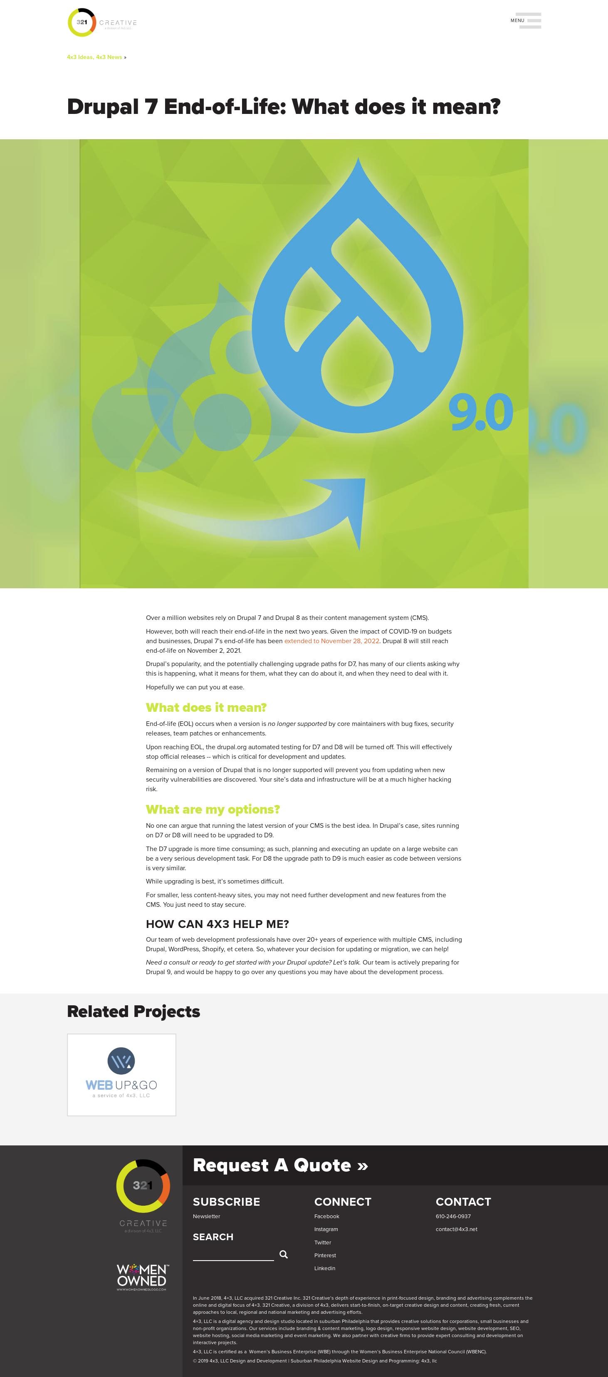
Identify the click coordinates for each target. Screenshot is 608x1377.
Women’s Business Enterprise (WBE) (290, 1352)
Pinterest (325, 1255)
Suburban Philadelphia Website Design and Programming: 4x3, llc (364, 1361)
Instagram (326, 1229)
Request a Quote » (281, 1165)
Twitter (322, 1242)
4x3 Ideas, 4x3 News (94, 57)
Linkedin (324, 1268)
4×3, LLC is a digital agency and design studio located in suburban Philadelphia (281, 1321)
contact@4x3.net (456, 1229)
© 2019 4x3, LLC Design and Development (240, 1361)
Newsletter (206, 1216)
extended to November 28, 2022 (331, 641)
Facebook (326, 1216)
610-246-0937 (453, 1216)
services (268, 1328)
